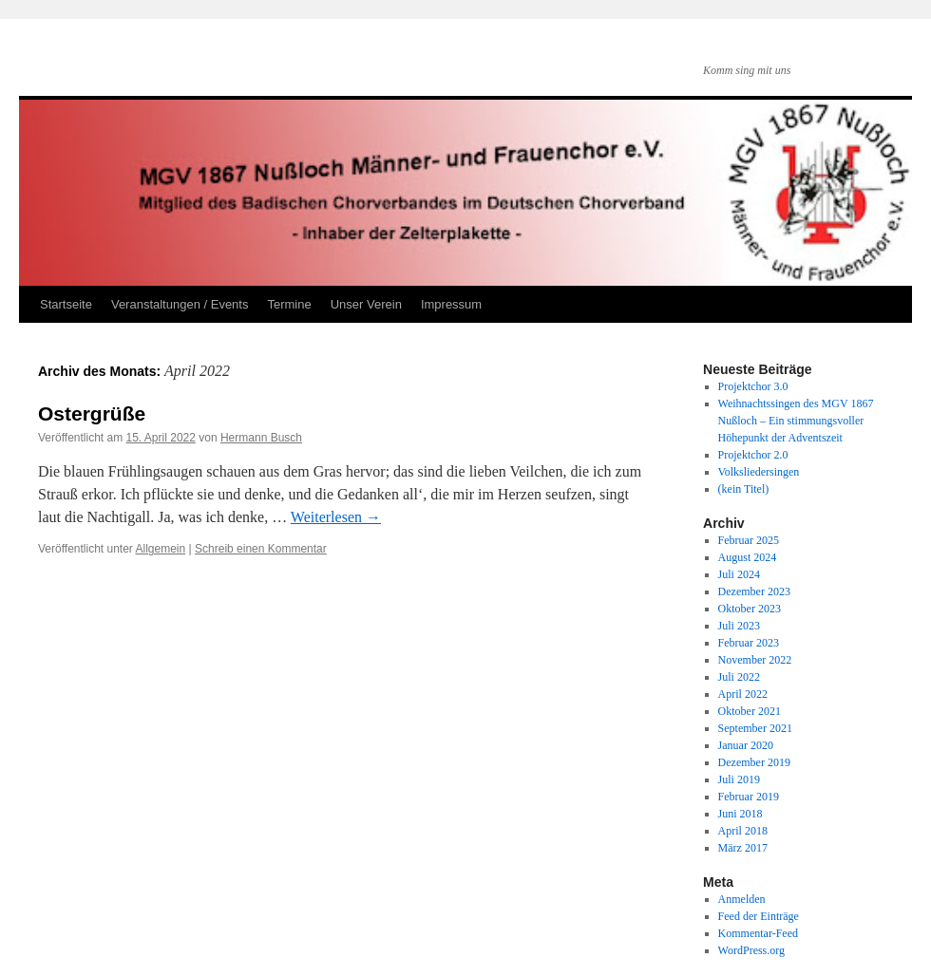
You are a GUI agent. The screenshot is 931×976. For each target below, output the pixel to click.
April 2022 (743, 694)
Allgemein (161, 548)
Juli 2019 (739, 779)
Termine (289, 304)
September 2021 (755, 728)
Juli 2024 (739, 574)
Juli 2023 (739, 625)
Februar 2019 (748, 796)
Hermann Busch (261, 437)
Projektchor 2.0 (753, 454)
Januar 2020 (745, 745)
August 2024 (747, 557)
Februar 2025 (748, 540)
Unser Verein (366, 304)
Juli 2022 (739, 677)
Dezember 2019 (754, 762)
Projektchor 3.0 (753, 386)
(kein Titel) (744, 489)
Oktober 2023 (749, 608)
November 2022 (755, 659)
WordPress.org (751, 950)
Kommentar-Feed (758, 933)
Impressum (451, 304)
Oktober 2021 (749, 711)
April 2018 (743, 830)
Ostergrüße (91, 413)
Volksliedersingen (759, 472)
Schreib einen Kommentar (261, 548)
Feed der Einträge (758, 916)
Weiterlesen (336, 517)
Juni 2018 (740, 813)
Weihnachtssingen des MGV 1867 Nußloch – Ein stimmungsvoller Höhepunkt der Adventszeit (796, 420)
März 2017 (743, 847)
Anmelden (742, 899)
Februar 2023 (748, 642)
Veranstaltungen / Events (180, 304)
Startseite (66, 304)
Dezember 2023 (754, 591)
